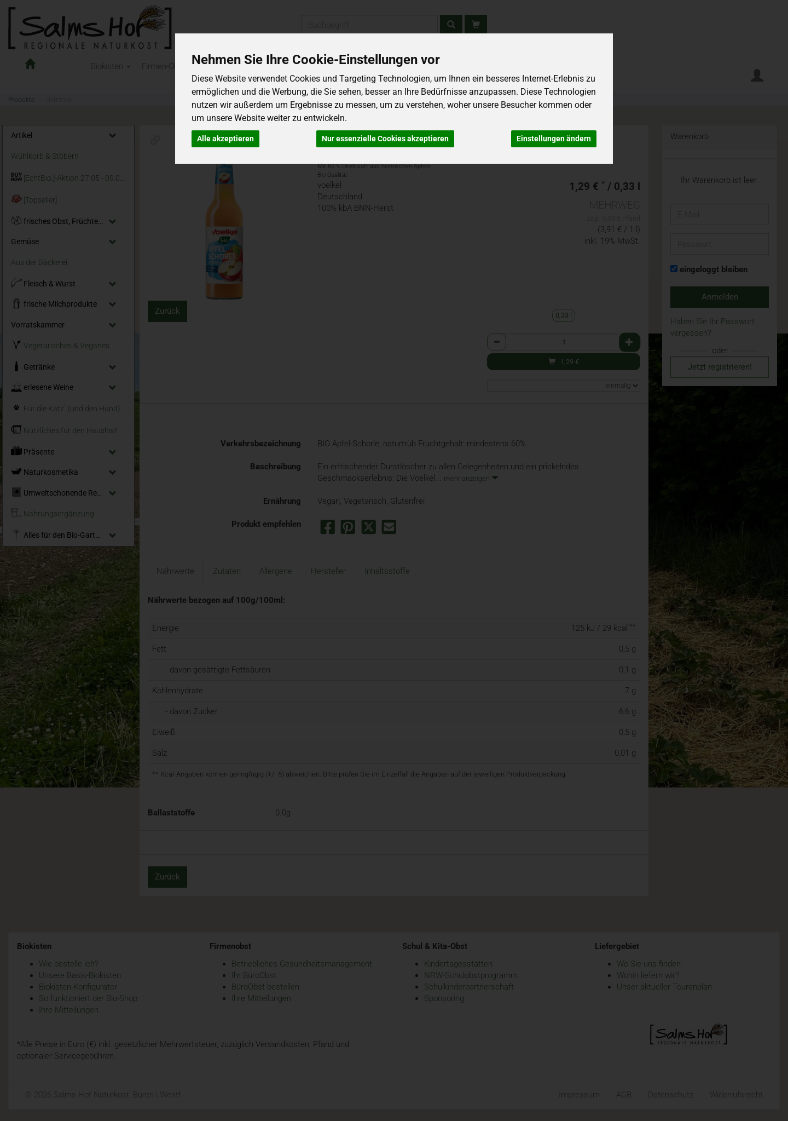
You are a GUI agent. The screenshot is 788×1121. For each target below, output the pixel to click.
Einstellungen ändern (554, 138)
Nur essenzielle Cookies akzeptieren (385, 138)
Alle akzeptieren (225, 138)
